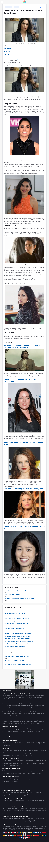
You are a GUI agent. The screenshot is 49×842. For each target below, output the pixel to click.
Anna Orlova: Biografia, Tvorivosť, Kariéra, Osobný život (14, 798)
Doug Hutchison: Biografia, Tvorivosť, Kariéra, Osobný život (17, 638)
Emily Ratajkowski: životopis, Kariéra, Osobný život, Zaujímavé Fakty (19, 641)
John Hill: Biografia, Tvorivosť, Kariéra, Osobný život (16, 613)
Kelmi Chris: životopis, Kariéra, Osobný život (14, 660)
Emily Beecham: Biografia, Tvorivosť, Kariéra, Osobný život (17, 636)
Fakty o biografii (7, 48)
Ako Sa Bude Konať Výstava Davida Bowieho (14, 626)
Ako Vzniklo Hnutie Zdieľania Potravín (10, 824)
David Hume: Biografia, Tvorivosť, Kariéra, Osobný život (17, 623)
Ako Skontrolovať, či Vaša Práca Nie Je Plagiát (12, 768)
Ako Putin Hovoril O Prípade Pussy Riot (10, 726)
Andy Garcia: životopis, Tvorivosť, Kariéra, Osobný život (17, 615)
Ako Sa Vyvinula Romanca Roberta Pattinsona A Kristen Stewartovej (19, 598)
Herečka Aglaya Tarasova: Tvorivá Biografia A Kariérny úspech (18, 633)
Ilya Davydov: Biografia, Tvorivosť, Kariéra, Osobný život (17, 656)
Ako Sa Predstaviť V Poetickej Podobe (10, 758)
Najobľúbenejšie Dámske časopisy (9, 740)
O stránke (23, 839)
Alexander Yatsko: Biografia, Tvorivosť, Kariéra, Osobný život (18, 664)
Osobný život (7, 54)
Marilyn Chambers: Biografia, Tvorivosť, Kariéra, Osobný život (18, 618)
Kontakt (26, 839)
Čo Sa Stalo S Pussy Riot (7, 718)
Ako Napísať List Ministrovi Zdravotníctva (11, 710)
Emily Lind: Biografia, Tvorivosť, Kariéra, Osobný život (16, 646)
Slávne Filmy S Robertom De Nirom (12, 594)
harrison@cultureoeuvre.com (24, 59)
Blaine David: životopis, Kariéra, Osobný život (14, 628)
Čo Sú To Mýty (5, 748)
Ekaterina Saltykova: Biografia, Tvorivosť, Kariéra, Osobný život (16, 790)
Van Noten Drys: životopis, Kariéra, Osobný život (15, 621)
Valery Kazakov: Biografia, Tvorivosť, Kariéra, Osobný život (15, 816)
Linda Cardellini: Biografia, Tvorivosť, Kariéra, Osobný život (17, 643)
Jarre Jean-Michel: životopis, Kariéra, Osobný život (15, 610)
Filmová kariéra (7, 51)
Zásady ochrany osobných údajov (35, 839)
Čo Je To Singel (5, 701)
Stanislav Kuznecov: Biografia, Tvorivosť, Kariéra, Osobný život (16, 693)
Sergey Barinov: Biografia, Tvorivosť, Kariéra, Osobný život (15, 806)
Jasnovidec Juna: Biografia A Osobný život (14, 631)
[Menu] (2, 2)
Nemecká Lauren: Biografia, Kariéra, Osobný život (23, 489)
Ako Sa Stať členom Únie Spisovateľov (10, 776)
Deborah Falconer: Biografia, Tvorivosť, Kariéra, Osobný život (18, 590)
